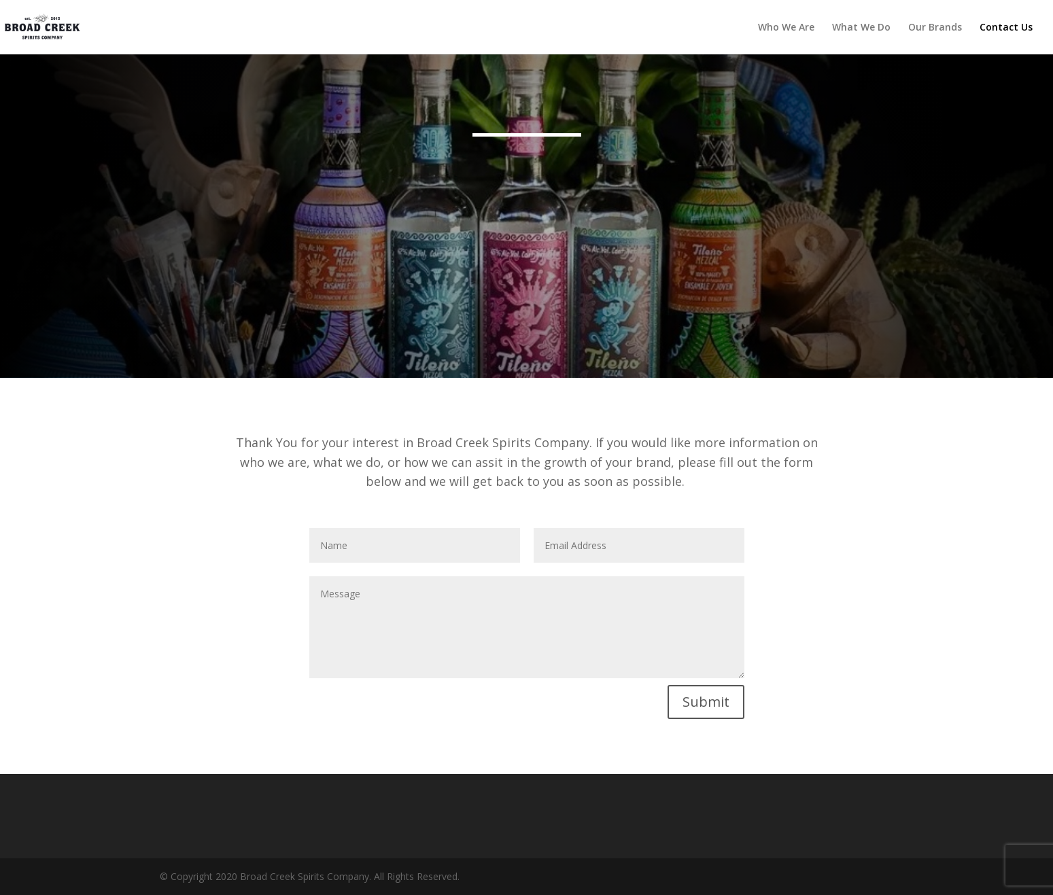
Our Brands (935, 27)
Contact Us (1006, 27)
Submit (706, 701)
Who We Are (786, 27)
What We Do (861, 27)
